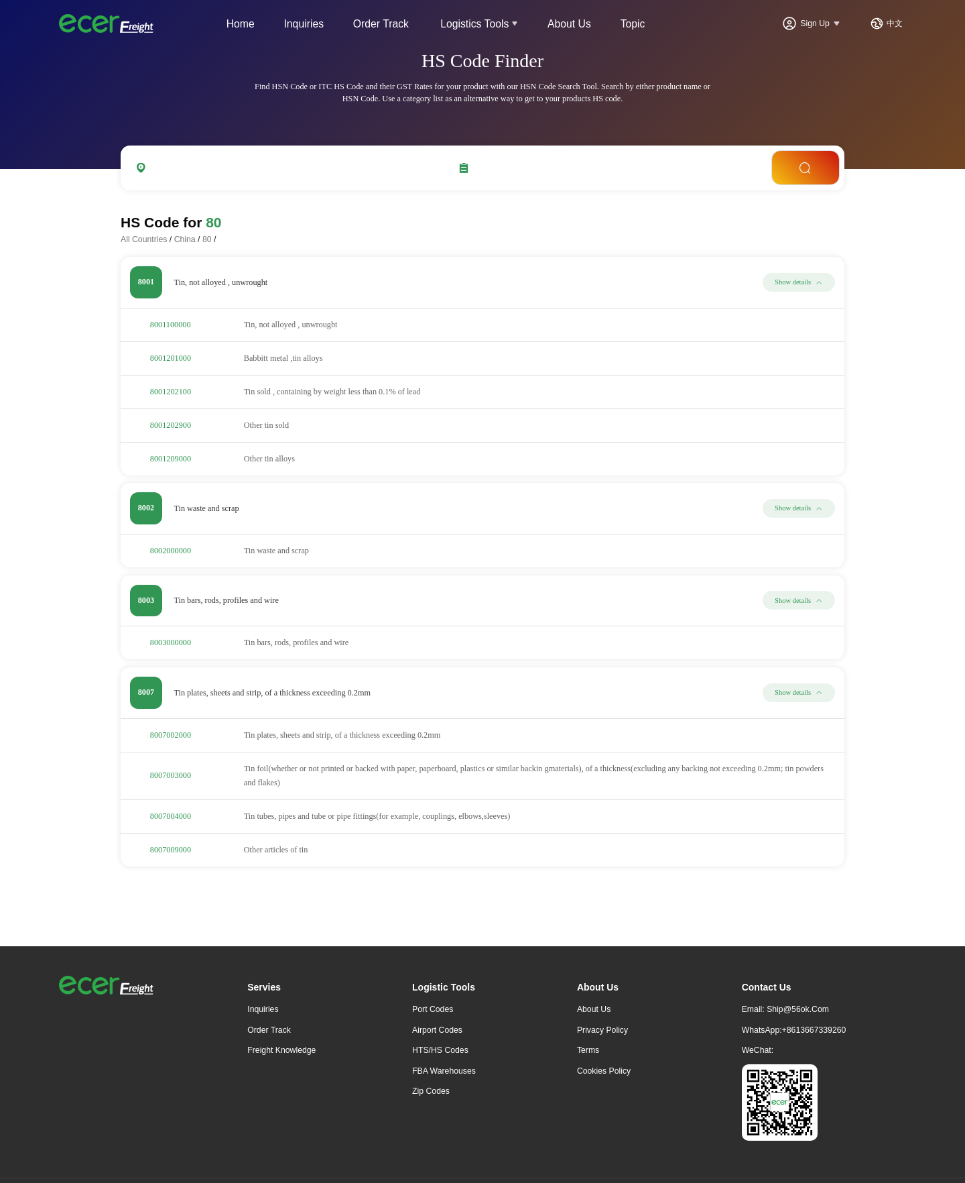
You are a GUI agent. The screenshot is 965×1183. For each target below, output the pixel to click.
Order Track (381, 24)
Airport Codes (437, 1030)
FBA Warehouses (444, 1071)
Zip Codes (431, 1091)
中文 (895, 23)
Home (241, 24)
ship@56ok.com (798, 1009)
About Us (569, 24)
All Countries (144, 239)
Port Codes (432, 1009)
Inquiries (303, 24)
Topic (633, 24)
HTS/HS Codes (440, 1050)
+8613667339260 (814, 1030)
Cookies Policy (604, 1071)
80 (207, 239)
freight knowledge (281, 1050)
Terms (588, 1050)
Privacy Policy (602, 1030)
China (185, 239)
